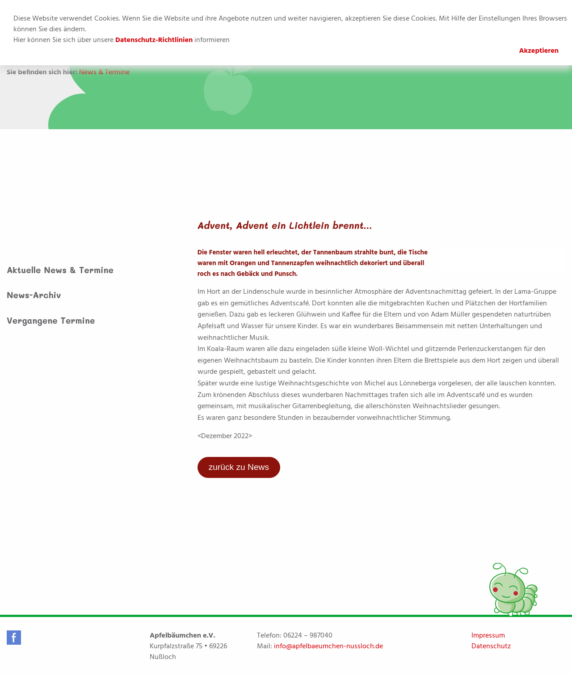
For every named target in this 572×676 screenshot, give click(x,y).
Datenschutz (491, 646)
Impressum (488, 636)
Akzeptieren (539, 51)
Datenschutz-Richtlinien (154, 40)
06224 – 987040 (307, 636)
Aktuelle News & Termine (60, 269)
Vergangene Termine (51, 320)
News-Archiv (34, 294)
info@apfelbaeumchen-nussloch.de (328, 646)
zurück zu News (239, 467)
